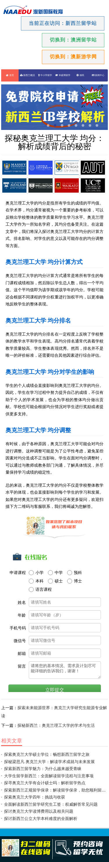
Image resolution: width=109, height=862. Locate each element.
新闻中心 (98, 75)
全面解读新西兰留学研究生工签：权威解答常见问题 (51, 804)
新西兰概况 (27, 75)
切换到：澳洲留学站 (73, 40)
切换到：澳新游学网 (73, 56)
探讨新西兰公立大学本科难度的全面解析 (40, 818)
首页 (10, 75)
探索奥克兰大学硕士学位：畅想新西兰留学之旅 (47, 754)
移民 (80, 75)
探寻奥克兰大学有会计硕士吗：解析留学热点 (44, 782)
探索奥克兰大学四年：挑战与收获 (34, 797)
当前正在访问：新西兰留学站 (63, 23)
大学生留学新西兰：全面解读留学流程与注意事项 (49, 776)
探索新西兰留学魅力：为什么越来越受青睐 (42, 768)
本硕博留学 (62, 75)
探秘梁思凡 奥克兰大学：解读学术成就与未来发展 (49, 761)
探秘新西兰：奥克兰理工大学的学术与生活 (56, 725)
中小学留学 (45, 75)
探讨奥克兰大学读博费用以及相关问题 (38, 811)
